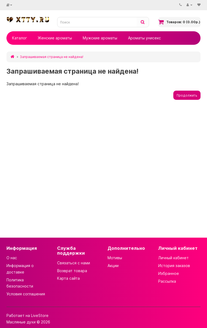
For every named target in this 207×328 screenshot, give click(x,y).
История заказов (174, 265)
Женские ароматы (55, 38)
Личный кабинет (173, 257)
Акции (113, 265)
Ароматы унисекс (144, 38)
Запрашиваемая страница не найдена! (51, 57)
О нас (11, 257)
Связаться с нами (73, 263)
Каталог (19, 38)
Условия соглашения (25, 294)
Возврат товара (72, 270)
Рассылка (167, 281)
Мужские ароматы (100, 38)
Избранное (168, 273)
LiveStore (40, 315)
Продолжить (187, 95)
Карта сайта (68, 278)
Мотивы (115, 257)
